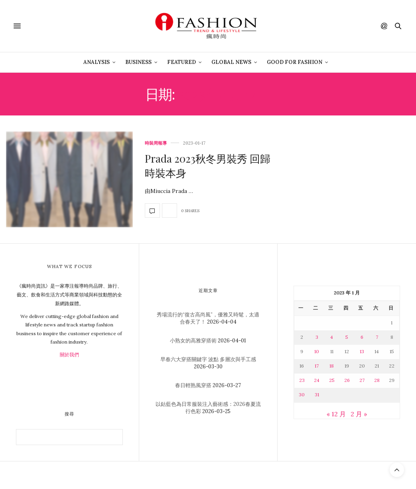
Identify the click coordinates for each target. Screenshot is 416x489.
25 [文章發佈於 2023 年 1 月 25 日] (332, 380)
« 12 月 (336, 414)
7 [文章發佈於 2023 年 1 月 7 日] (377, 337)
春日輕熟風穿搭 (193, 385)
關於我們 (69, 355)
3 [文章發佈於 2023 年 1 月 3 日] (316, 337)
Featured (181, 62)
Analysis (96, 62)
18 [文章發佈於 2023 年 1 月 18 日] (331, 366)
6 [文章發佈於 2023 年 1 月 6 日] (362, 337)
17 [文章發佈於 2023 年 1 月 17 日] (317, 366)
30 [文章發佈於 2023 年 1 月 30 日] (302, 395)
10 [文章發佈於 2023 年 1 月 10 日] (316, 351)
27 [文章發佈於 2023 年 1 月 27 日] (362, 380)
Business (138, 62)
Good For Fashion (294, 62)
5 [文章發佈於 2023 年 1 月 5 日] (346, 337)
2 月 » (359, 414)
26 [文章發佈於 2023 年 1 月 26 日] (347, 380)
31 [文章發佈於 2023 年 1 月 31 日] (317, 395)
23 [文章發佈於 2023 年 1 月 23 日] (302, 380)
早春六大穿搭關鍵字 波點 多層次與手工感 (208, 359)
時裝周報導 (156, 143)
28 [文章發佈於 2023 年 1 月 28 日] (377, 380)
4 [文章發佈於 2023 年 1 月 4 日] (331, 337)
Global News (231, 62)
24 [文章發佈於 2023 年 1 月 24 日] (316, 380)
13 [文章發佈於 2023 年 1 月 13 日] (362, 351)
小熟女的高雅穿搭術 (193, 340)
